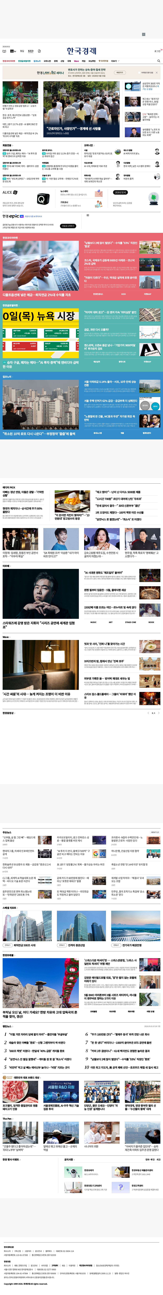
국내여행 (112, 1011)
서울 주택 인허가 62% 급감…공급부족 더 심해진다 (110, 401)
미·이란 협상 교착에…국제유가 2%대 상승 (60, 180)
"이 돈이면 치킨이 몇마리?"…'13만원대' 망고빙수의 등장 (72, 516)
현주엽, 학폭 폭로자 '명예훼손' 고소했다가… (142, 554)
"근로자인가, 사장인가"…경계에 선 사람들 (74, 128)
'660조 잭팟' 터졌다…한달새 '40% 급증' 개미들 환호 (36, 1051)
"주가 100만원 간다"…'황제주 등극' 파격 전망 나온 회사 (119, 1034)
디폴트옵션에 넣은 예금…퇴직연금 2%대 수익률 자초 (37, 295)
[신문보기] (4, 51)
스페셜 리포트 (9, 907)
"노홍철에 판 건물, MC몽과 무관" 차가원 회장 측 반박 (109, 418)
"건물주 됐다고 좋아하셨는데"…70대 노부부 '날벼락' (19, 1148)
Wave (76, 61)
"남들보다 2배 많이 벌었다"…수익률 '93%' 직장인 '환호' (110, 244)
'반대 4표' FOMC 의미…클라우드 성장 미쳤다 (21, 167)
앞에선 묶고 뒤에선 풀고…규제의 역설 (60, 1148)
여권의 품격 (128, 178)
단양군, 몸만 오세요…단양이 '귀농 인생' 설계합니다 (101, 1107)
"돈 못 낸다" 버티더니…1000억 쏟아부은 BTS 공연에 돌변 (120, 1043)
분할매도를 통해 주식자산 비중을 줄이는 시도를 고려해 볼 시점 (60, 167)
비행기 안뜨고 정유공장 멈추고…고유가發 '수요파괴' (19, 107)
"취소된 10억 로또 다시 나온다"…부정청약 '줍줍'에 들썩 (39, 434)
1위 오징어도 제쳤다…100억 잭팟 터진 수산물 (119, 512)
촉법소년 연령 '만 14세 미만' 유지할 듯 (129, 864)
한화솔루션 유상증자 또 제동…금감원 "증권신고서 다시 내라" (27, 866)
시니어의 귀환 (91, 1146)
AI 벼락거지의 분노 (131, 153)
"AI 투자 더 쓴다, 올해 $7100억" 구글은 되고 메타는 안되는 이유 (73, 852)
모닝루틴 (92, 61)
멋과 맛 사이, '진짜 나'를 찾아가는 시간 (104, 644)
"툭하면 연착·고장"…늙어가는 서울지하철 (150, 117)
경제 (55, 61)
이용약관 (72, 1265)
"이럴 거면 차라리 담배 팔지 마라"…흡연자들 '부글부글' (38, 1034)
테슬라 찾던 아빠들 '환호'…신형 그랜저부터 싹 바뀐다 (37, 1043)
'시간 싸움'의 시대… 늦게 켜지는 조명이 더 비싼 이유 (36, 694)
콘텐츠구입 (23, 1265)
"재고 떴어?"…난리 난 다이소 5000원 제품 (117, 492)
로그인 (157, 51)
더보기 (114, 61)
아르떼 (6, 566)
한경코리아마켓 (9, 61)
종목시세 (122, 361)
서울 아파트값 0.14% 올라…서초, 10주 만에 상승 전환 (110, 383)
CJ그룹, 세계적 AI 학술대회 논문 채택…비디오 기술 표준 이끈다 (19, 879)
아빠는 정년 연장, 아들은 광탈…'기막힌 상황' (23, 493)
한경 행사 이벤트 (11, 1159)
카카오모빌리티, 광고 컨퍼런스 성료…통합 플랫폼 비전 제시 (73, 839)
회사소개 (7, 1251)
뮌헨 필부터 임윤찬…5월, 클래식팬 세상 (105, 590)
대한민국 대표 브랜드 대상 (26, 1077)
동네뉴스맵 (98, 433)
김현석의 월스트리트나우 (12, 150)
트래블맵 (93, 1011)
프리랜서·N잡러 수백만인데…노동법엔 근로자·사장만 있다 (127, 839)
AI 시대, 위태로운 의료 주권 (95, 166)
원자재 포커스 (47, 150)
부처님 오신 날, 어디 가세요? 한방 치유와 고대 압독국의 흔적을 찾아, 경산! (40, 1014)
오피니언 (47, 61)
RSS (63, 1265)
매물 (122, 433)
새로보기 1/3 (155, 832)
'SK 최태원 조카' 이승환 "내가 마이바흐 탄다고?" (61, 554)
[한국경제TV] (13, 51)
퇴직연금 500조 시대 (19, 945)
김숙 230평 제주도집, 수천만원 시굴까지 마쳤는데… (101, 554)
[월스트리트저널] (22, 51)
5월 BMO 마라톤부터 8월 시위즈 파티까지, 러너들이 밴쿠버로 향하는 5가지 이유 (110, 996)
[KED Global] (31, 51)
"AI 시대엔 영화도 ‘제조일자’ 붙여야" (103, 573)
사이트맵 (44, 1265)
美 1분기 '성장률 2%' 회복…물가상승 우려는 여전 (80, 864)
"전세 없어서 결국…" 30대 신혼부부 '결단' (117, 506)
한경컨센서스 (98, 294)
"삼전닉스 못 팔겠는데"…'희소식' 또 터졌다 (118, 519)
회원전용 (7, 145)
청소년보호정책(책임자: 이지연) (107, 1265)
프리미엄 (104, 60)
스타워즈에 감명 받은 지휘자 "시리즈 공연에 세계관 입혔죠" (39, 625)
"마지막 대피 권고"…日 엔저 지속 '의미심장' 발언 (110, 312)
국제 (69, 61)
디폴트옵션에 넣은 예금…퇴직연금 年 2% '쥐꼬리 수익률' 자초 (20, 135)
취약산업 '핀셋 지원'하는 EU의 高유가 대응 (98, 155)
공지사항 (68, 1159)
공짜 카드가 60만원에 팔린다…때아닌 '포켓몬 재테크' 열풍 (73, 879)
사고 (158, 1159)
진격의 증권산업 (71, 945)
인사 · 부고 (150, 1159)
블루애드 (48, 1251)
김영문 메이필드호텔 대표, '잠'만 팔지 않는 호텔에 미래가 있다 (110, 979)
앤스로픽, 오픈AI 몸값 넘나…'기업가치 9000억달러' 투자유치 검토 (109, 347)
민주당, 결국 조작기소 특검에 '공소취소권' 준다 (127, 893)
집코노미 (37, 61)
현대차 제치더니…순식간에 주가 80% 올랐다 (22, 510)
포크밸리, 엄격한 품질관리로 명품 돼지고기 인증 (20, 1107)
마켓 (147, 294)
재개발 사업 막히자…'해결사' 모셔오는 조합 (127, 879)
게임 (83, 61)
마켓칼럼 (45, 163)
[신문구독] (39, 51)
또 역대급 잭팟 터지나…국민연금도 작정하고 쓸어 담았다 (72, 893)
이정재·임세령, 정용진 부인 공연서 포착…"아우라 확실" (20, 554)
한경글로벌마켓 (24, 61)
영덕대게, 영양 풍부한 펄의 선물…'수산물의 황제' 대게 (140, 1107)
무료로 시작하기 (68, 226)
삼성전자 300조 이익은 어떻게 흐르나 (151, 86)
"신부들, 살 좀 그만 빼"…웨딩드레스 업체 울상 (19, 839)
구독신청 (17, 1251)
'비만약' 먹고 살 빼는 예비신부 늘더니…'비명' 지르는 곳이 (39, 1067)
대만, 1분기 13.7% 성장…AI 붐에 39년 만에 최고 (20, 125)
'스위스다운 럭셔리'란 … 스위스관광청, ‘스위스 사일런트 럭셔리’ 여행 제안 (110, 962)
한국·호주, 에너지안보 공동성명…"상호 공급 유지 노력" (19, 116)
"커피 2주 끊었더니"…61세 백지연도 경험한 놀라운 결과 (119, 1051)
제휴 (16, 1265)
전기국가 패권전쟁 (126, 945)
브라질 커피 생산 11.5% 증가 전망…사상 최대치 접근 (60, 155)
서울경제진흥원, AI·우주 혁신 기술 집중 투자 (61, 1107)
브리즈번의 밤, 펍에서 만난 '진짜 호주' (104, 661)
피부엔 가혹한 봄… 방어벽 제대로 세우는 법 (107, 678)
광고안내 (38, 1251)
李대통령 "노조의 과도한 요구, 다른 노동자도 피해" (151, 132)
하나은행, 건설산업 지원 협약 (125, 851)
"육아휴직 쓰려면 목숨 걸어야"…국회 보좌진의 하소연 (98, 180)
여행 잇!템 (150, 1011)
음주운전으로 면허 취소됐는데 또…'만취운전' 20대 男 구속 (17, 893)
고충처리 (28, 1251)
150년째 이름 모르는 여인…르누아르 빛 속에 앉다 (110, 607)
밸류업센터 (147, 433)
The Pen (7, 1118)
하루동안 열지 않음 (147, 72)
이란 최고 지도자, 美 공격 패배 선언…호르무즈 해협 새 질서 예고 (124, 1067)
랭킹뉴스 (7, 1026)
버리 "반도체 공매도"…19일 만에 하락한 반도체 (21, 180)
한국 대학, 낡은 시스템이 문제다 (137, 166)
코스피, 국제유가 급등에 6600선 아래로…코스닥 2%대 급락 (109, 262)
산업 (62, 61)
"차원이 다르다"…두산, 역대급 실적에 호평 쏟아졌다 (110, 279)
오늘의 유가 (46, 175)
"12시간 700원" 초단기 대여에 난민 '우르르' (118, 499)
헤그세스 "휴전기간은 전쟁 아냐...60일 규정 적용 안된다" (150, 101)
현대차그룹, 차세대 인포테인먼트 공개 (18, 852)
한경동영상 (8, 713)
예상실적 (96, 361)
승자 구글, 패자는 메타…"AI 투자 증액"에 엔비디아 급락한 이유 (20, 155)
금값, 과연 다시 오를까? (96, 329)
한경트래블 (8, 955)
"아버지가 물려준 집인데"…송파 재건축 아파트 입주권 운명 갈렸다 (142, 1148)
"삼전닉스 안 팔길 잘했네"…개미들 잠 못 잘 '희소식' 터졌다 (40, 1059)
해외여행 (131, 1011)
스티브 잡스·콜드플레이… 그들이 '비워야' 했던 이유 (110, 695)
